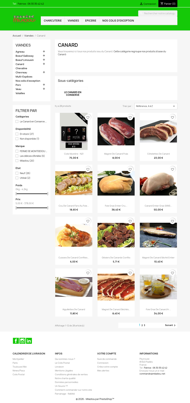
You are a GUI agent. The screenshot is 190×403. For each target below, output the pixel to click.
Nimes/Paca (19, 370)
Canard (20, 64)
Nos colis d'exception (118, 20)
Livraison (59, 366)
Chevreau (21, 72)
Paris (15, 362)
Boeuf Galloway (25, 55)
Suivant (170, 325)
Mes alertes (103, 370)
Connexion (103, 362)
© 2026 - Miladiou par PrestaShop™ (95, 399)
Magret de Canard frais (116, 153)
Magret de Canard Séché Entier (158, 257)
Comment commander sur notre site (73, 389)
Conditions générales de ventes (71, 374)
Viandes (73, 20)
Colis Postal (18, 374)
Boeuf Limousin (25, 60)
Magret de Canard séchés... (116, 309)
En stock (27, 134)
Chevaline (21, 68)
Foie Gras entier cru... (116, 205)
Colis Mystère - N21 (74, 153)
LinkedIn (29, 341)
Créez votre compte (107, 366)
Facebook (16, 341)
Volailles (20, 93)
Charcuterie (53, 20)
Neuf (25, 173)
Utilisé (25, 178)
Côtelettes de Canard (158, 153)
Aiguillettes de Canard (73, 309)
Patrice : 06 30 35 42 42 (31, 3)
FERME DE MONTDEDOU (33, 151)
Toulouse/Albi (20, 366)
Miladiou (27, 160)
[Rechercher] (157, 13)
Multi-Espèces (24, 76)
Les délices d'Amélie (32, 156)
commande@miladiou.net (152, 373)
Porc (18, 85)
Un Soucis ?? (61, 386)
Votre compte (106, 353)
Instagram (22, 341)
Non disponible (29, 138)
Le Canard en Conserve (33, 121)
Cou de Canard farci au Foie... (74, 205)
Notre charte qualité (65, 378)
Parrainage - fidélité (65, 393)
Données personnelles (66, 382)
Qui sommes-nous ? (65, 359)
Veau (18, 89)
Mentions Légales (64, 370)
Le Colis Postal (62, 362)
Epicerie (90, 20)
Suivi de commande (107, 359)
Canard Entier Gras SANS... (158, 205)
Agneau (20, 51)
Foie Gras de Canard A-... (158, 309)
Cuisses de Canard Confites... (73, 257)
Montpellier (18, 359)
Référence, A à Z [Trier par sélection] (156, 106)
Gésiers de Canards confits (116, 257)
